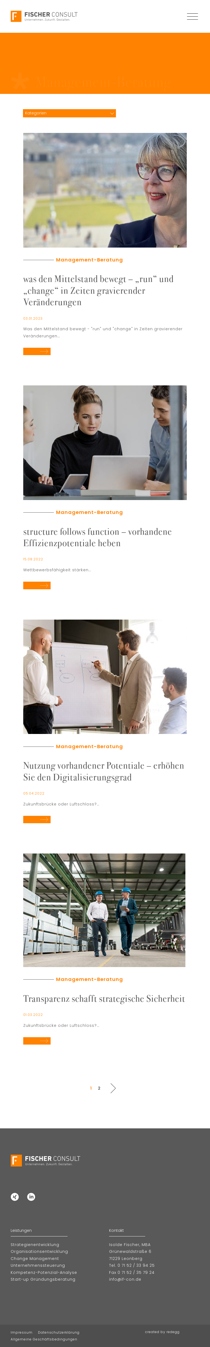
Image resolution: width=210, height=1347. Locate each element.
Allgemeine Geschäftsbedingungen (44, 1339)
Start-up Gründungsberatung (43, 1279)
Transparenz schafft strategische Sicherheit (104, 997)
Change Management (35, 1258)
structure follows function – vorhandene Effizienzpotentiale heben (97, 536)
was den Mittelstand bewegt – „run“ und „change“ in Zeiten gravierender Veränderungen (98, 290)
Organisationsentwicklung (39, 1251)
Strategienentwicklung (35, 1244)
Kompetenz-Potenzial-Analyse (44, 1272)
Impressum (22, 1332)
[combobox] (69, 113)
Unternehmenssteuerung (38, 1265)
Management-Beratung (89, 259)
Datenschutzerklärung (59, 1332)
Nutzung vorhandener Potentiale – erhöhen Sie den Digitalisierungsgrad (103, 770)
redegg (173, 1332)
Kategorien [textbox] (35, 113)
